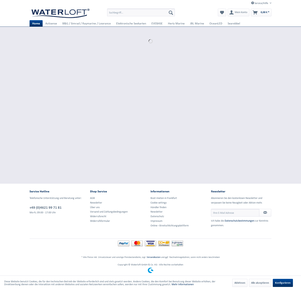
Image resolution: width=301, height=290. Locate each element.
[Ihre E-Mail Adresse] (235, 213)
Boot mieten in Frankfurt (163, 198)
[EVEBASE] (157, 23)
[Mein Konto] (238, 12)
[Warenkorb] (261, 12)
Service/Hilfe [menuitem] (260, 3)
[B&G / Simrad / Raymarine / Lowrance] (86, 23)
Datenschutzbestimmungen (239, 220)
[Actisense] (51, 23)
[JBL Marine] (197, 23)
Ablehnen (239, 282)
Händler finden (158, 207)
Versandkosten (153, 257)
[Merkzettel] (222, 12)
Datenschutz (157, 216)
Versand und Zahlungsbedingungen (109, 211)
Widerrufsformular (100, 220)
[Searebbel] (234, 23)
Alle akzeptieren (260, 282)
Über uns (95, 207)
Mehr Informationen (183, 284)
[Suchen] (171, 12)
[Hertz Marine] (176, 23)
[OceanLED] (216, 23)
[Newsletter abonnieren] (265, 213)
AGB (92, 198)
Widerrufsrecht (98, 216)
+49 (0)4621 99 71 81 (46, 207)
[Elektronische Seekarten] (131, 23)
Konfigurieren (283, 282)
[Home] (36, 23)
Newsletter (96, 202)
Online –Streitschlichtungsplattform (169, 225)
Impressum (156, 220)
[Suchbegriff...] (141, 12)
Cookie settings (158, 202)
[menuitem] (141, 12)
